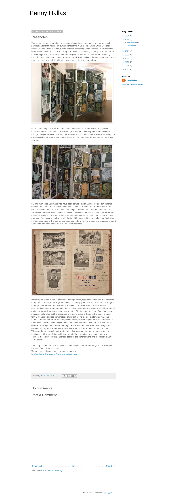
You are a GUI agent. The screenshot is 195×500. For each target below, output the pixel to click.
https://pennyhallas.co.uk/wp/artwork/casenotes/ (55, 354)
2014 (127, 66)
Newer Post (37, 466)
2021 (127, 51)
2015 (127, 62)
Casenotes (131, 46)
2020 (127, 55)
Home (73, 466)
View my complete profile (132, 84)
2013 (127, 69)
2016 (127, 58)
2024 (127, 36)
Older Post (110, 466)
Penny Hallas (48, 13)
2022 (127, 39)
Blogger (108, 493)
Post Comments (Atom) (52, 470)
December (131, 43)
